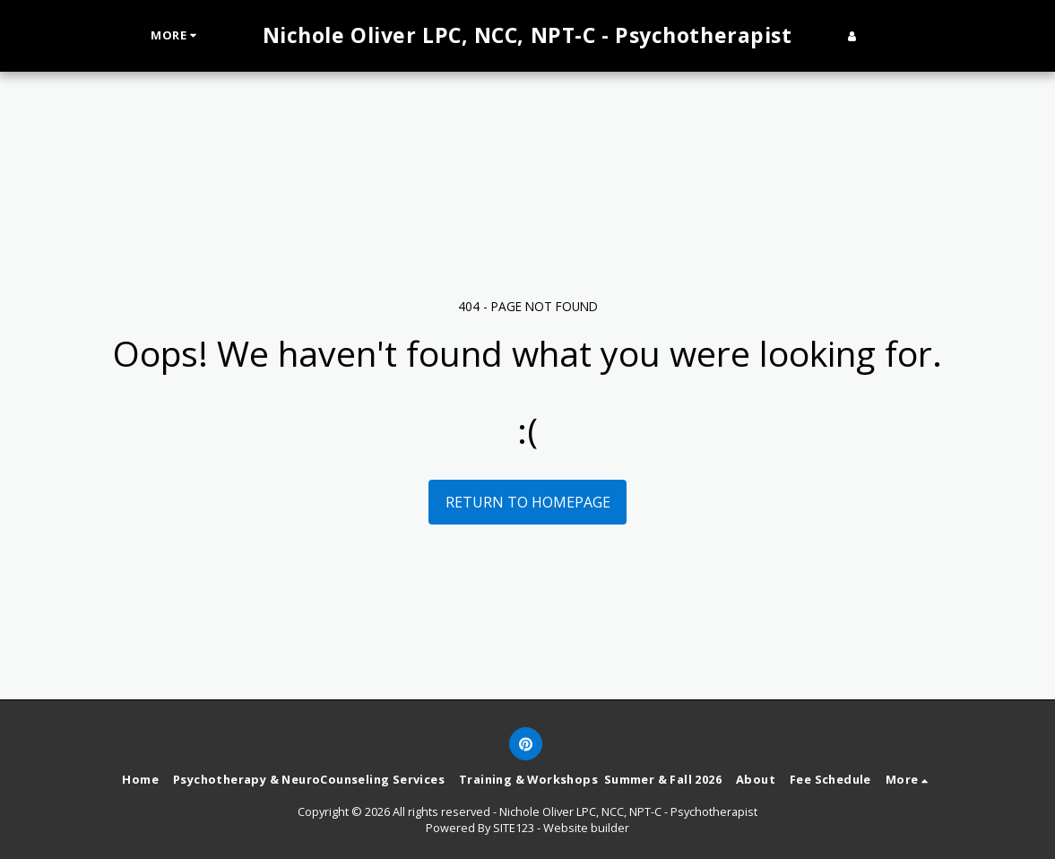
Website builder (586, 828)
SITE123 (513, 828)
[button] (880, 36)
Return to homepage (527, 502)
